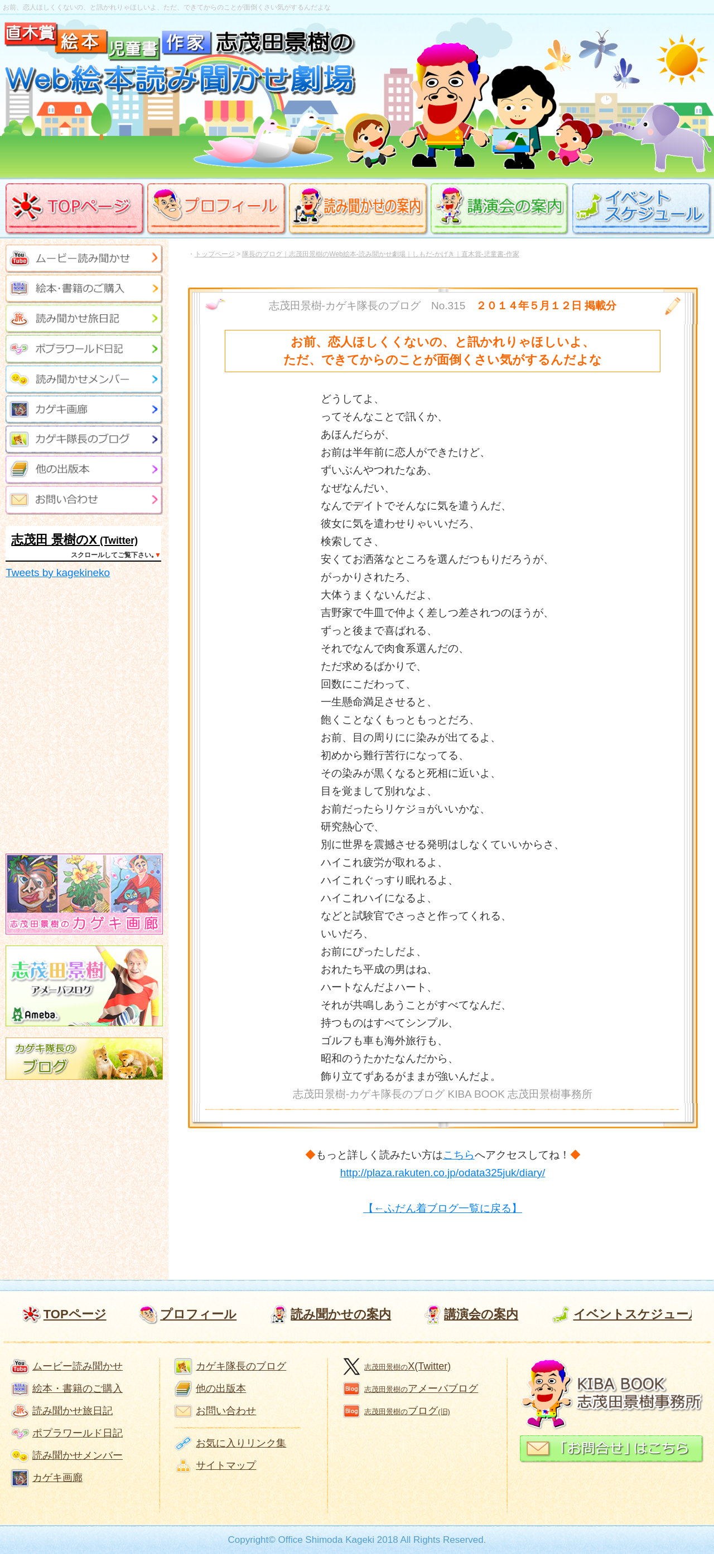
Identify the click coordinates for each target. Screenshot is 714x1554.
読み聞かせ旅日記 (72, 1410)
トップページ (215, 254)
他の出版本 (221, 1388)
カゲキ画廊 (57, 1477)
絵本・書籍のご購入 (77, 1388)
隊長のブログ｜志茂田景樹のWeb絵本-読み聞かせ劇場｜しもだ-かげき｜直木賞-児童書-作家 (380, 254)
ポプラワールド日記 (77, 1433)
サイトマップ (226, 1465)
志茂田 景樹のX (54, 540)
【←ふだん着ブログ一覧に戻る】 (442, 1208)
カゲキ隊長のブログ (241, 1366)
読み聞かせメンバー (77, 1455)
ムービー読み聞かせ (77, 1366)
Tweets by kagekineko (58, 572)
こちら (459, 1155)
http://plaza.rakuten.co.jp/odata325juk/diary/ (443, 1172)
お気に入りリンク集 (241, 1443)
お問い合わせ (226, 1410)
